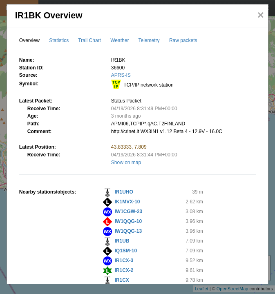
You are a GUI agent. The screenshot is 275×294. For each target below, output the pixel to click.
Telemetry (149, 40)
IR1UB (122, 241)
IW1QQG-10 (128, 221)
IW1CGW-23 (129, 211)
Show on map (126, 162)
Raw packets (183, 40)
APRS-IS (121, 75)
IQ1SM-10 (126, 251)
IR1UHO (124, 192)
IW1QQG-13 (128, 231)
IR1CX (122, 280)
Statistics (59, 40)
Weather (119, 40)
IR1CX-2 (124, 270)
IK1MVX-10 (127, 202)
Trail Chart (89, 40)
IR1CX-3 (124, 260)
